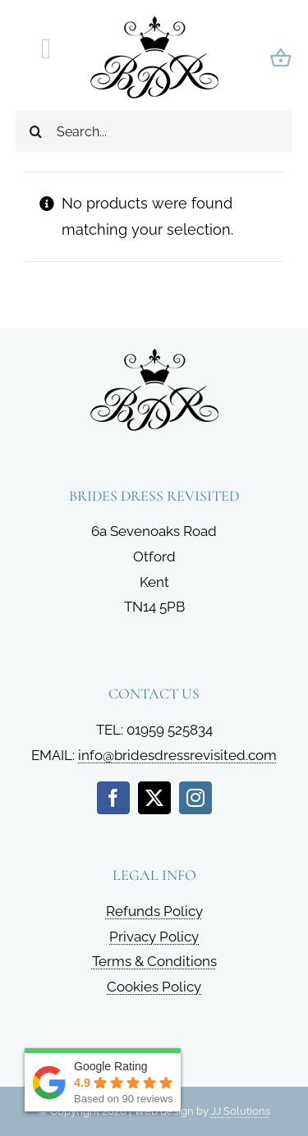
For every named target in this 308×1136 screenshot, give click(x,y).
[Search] (36, 131)
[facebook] (113, 797)
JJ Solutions (240, 1111)
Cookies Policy (154, 986)
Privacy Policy (154, 936)
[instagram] (195, 797)
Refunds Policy (154, 911)
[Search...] (154, 131)
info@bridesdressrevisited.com (177, 755)
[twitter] (154, 797)
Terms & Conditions (154, 961)
